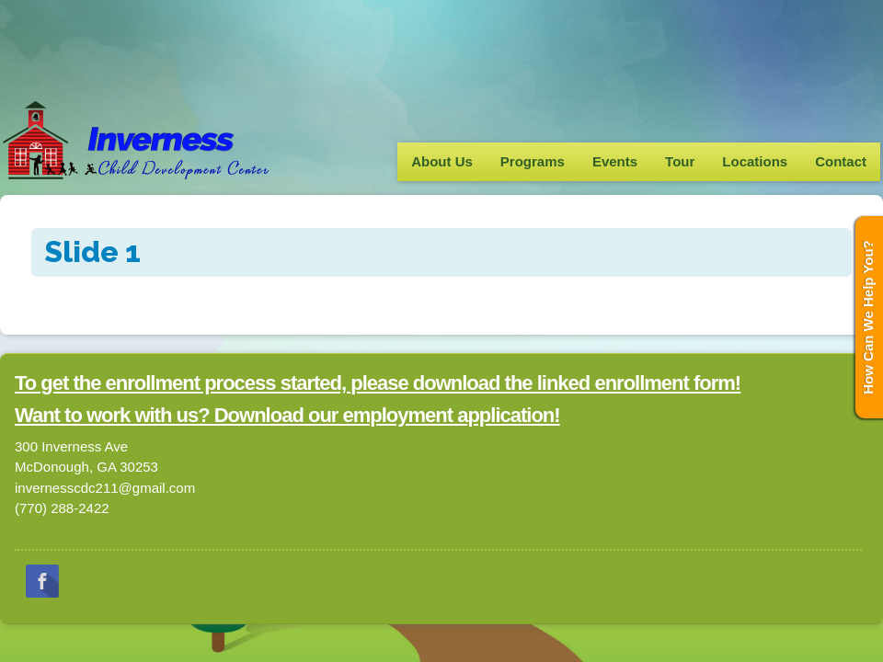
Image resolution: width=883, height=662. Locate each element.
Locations (754, 161)
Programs (532, 161)
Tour (679, 161)
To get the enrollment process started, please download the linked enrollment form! (377, 382)
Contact (840, 161)
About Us (442, 161)
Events (614, 161)
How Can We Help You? (868, 317)
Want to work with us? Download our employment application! (287, 415)
